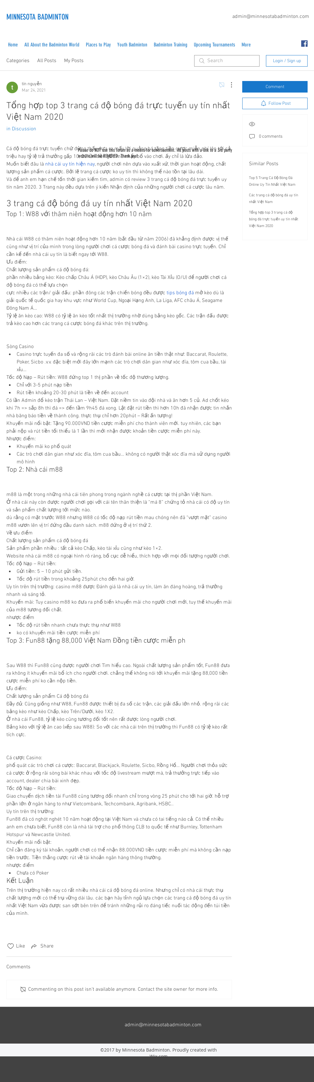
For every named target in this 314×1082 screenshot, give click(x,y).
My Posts (74, 61)
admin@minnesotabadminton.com (270, 16)
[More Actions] (228, 85)
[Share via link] (42, 946)
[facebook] (304, 43)
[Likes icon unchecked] (10, 946)
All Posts (46, 61)
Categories (17, 61)
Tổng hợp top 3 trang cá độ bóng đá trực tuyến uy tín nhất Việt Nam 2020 (273, 219)
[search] (227, 61)
